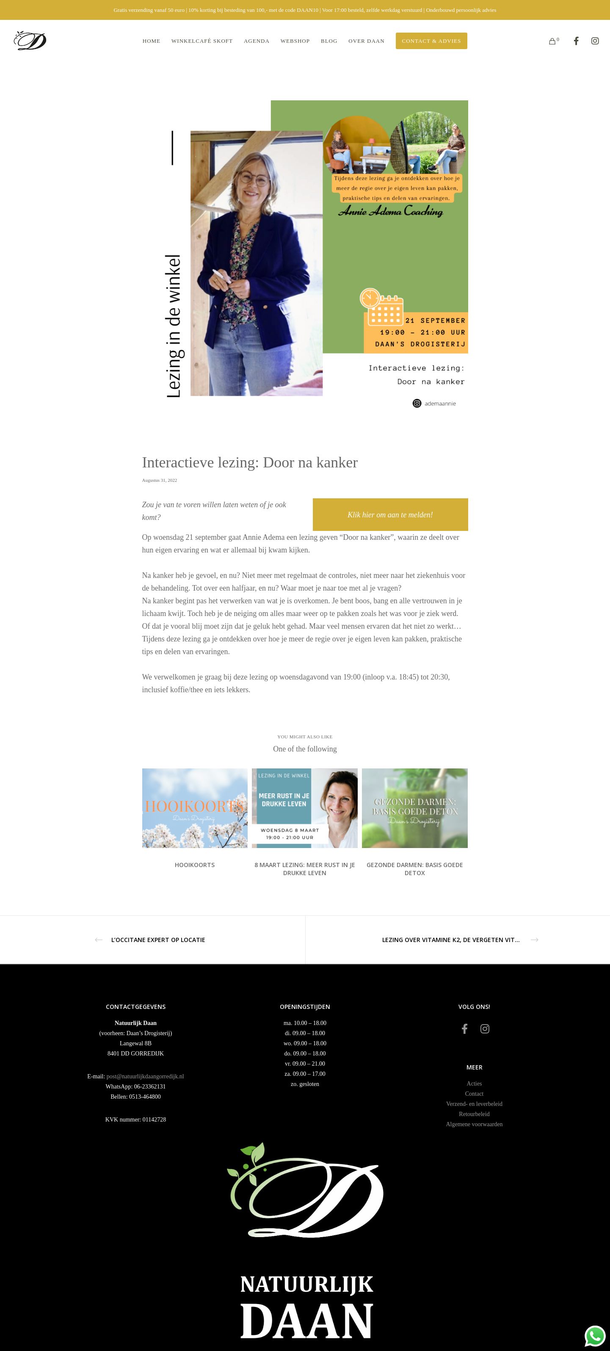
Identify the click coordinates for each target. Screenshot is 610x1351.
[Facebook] (570, 41)
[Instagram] (589, 41)
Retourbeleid (474, 1114)
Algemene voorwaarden (474, 1124)
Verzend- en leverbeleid (474, 1104)
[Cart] (547, 41)
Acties (474, 1083)
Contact (474, 1094)
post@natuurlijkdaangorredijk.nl (145, 1076)
